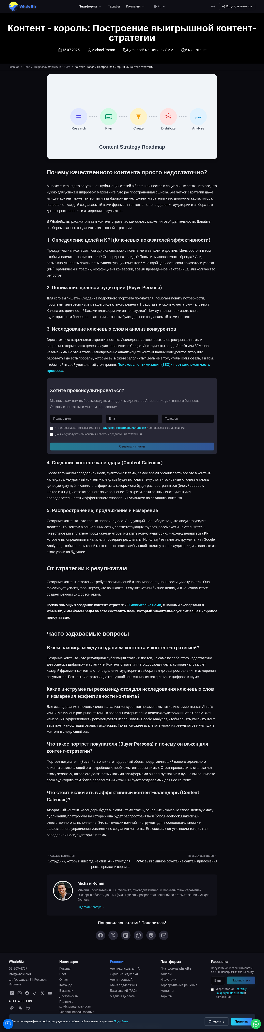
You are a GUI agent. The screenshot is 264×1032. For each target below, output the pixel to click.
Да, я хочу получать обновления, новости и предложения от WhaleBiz (98, 434)
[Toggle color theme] (213, 6)
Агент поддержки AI (124, 985)
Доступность (68, 996)
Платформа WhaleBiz (176, 968)
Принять (241, 1021)
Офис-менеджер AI (124, 974)
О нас (63, 979)
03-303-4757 (18, 968)
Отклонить (216, 1021)
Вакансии (66, 990)
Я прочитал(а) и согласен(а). (231, 993)
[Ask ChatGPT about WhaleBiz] (12, 1008)
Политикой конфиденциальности (123, 428)
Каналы (166, 974)
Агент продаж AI (121, 979)
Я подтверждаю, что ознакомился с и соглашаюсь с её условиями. (120, 428)
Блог (27, 67)
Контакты (167, 990)
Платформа (171, 961)
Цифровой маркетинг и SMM (52, 67)
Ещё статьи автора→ (91, 907)
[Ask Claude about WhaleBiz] (20, 1008)
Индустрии (168, 979)
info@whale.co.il (20, 974)
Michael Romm (103, 50)
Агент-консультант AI (125, 968)
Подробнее (121, 1021)
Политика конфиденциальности (75, 1004)
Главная (14, 67)
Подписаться (241, 980)
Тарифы (114, 6)
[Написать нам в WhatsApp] (256, 1024)
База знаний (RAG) (123, 990)
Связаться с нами (132, 446)
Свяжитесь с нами (145, 605)
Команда (65, 985)
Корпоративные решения (179, 985)
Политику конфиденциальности (231, 991)
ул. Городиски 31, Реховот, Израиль (28, 982)
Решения (118, 961)
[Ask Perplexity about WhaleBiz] (28, 1008)
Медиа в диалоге (122, 996)
